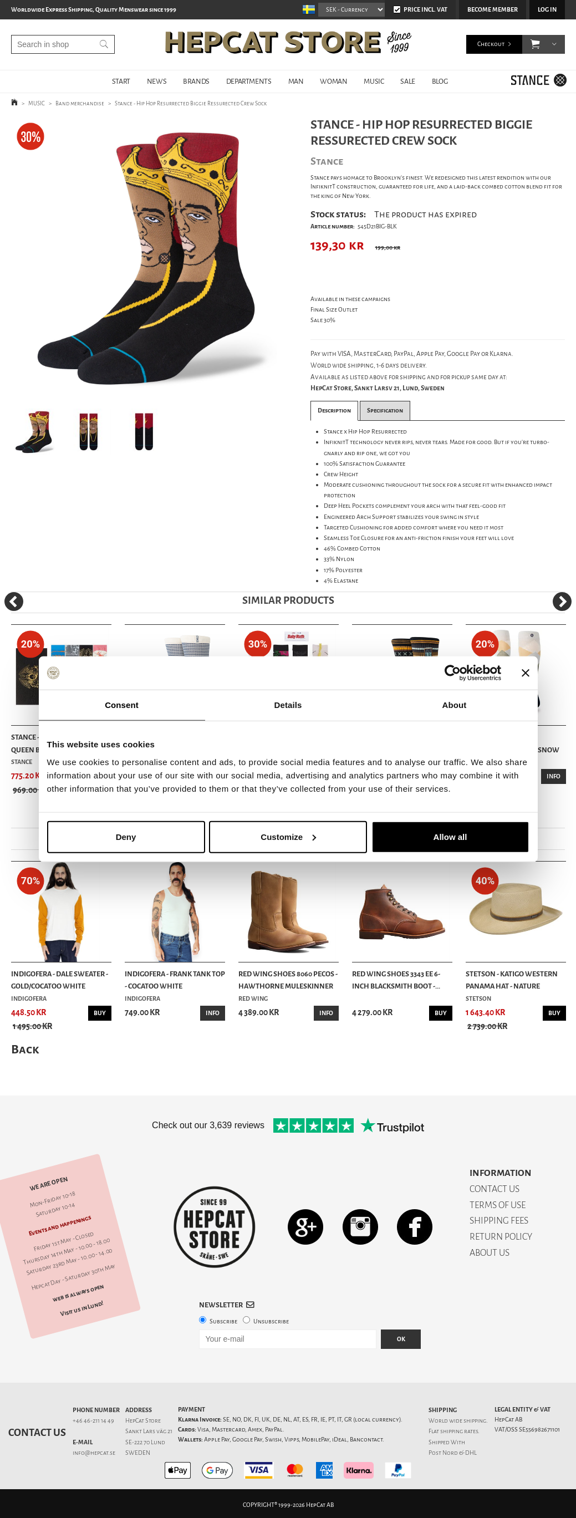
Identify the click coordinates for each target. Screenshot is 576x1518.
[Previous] (13, 601)
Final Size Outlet (334, 309)
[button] (535, 44)
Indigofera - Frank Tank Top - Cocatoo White (175, 980)
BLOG (439, 81)
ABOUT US (489, 1253)
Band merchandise (79, 103)
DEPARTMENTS (249, 81)
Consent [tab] (122, 705)
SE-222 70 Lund (145, 1442)
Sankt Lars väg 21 (148, 1431)
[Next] (562, 601)
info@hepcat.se (94, 1453)
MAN (296, 81)
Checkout (490, 44)
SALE (407, 81)
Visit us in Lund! (81, 1308)
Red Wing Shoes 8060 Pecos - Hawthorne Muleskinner (288, 980)
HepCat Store (143, 1421)
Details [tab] (288, 705)
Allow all (450, 836)
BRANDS (196, 81)
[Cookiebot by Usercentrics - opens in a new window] (452, 673)
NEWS (156, 81)
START (121, 81)
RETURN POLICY (501, 1236)
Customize (288, 836)
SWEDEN (137, 1453)
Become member (492, 10)
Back (25, 1049)
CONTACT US (494, 1189)
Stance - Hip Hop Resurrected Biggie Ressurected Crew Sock (191, 103)
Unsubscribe (271, 1321)
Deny (126, 836)
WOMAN (333, 81)
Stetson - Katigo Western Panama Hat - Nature (512, 980)
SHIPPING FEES (499, 1220)
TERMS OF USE (498, 1205)
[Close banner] (525, 673)
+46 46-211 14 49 (93, 1421)
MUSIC (374, 81)
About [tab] (454, 705)
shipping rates (459, 1431)
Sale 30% (322, 320)
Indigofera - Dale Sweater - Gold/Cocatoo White (59, 980)
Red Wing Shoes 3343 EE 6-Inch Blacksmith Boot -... (396, 980)
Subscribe (223, 1321)
